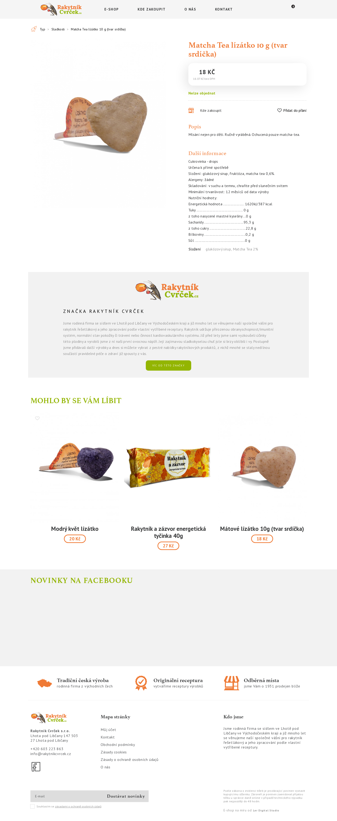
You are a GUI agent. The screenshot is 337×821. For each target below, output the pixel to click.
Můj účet (108, 729)
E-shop (111, 9)
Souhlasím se (66, 806)
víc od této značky (168, 365)
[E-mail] (51, 796)
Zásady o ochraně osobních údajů (130, 759)
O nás (190, 9)
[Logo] (62, 9)
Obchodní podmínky (118, 744)
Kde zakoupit (151, 9)
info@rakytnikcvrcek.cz (50, 753)
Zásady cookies (114, 752)
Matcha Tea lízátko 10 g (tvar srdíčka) (98, 29)
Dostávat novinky (126, 796)
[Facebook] (36, 767)
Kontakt (224, 9)
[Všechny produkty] (33, 29)
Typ (42, 29)
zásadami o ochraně (78, 806)
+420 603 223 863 (47, 748)
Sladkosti (58, 29)
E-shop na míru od (251, 810)
